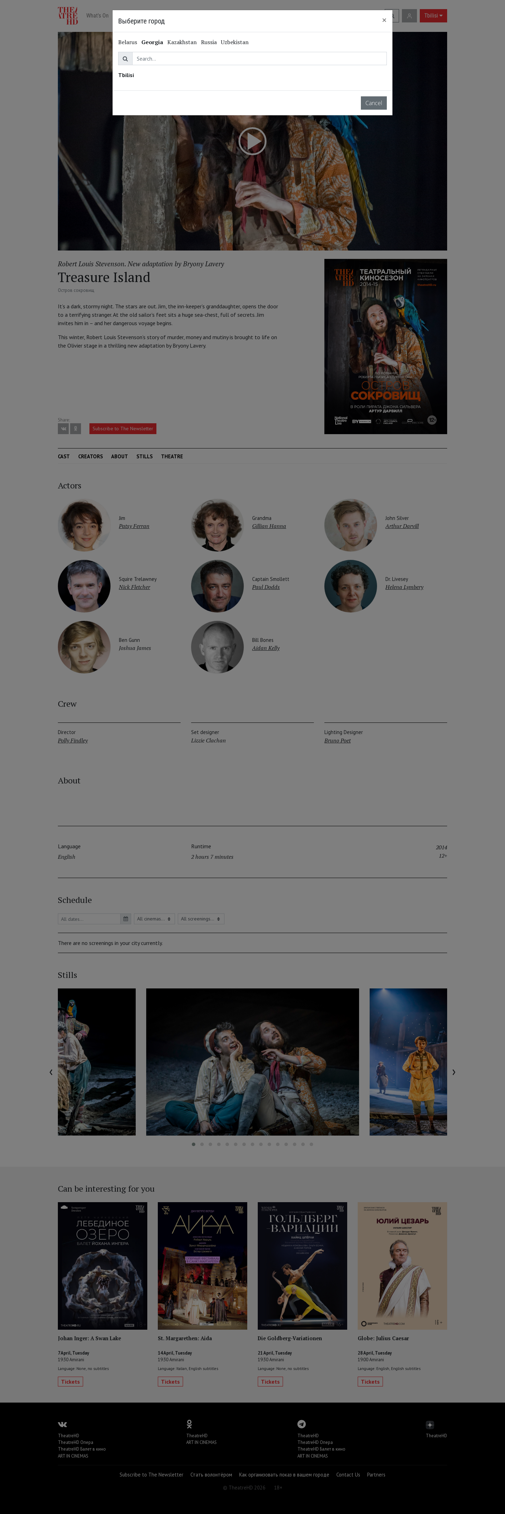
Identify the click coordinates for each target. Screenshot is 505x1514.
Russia (209, 42)
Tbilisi (126, 74)
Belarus (127, 42)
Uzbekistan (235, 42)
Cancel (373, 103)
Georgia (152, 42)
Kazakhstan (182, 42)
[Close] (384, 20)
